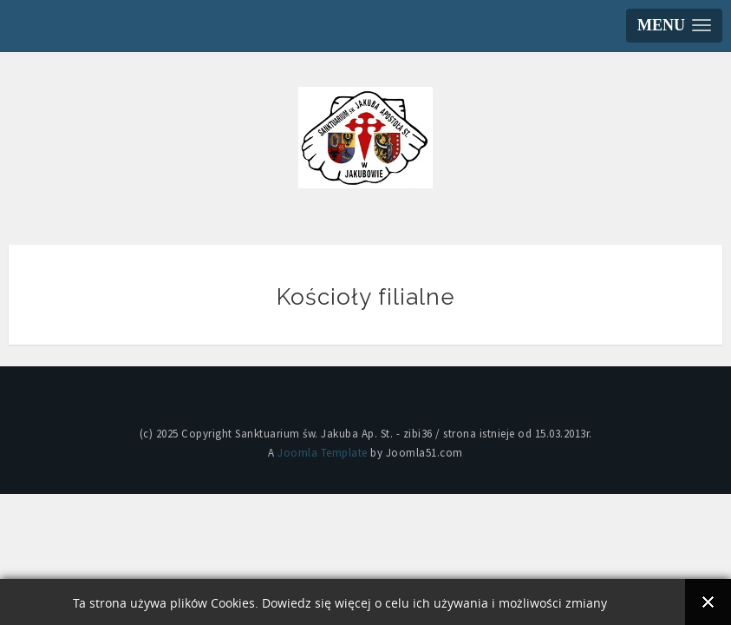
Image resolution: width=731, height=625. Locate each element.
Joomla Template (322, 452)
